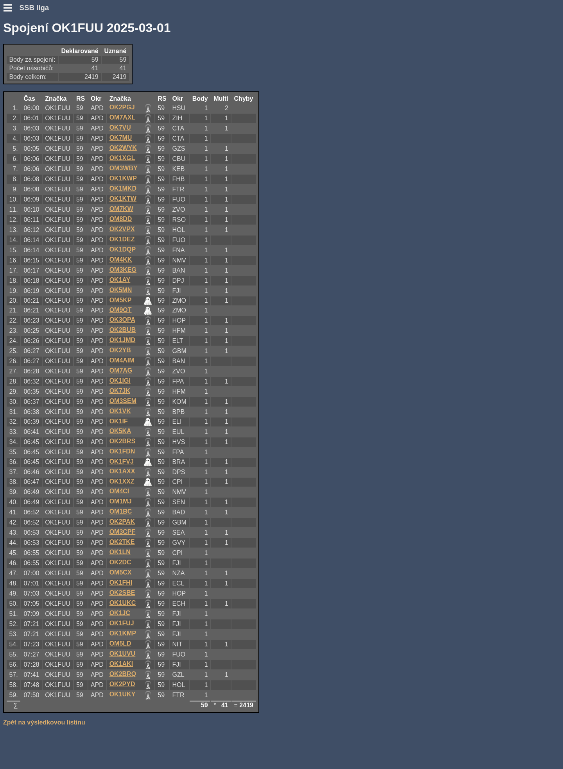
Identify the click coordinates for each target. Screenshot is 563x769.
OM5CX (120, 572)
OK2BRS (122, 441)
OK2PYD (122, 684)
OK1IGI (120, 380)
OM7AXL (122, 117)
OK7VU (120, 127)
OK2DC (120, 562)
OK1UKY (122, 694)
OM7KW (121, 208)
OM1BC (120, 511)
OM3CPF (122, 531)
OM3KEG (122, 269)
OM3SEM (122, 401)
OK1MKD (122, 188)
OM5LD (120, 643)
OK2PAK (122, 521)
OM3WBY (123, 168)
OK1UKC (122, 602)
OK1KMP (122, 633)
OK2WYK (123, 148)
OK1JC (119, 613)
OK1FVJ (121, 461)
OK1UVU (122, 653)
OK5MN (120, 290)
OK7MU (120, 137)
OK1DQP (122, 249)
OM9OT (120, 310)
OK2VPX (122, 229)
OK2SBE (122, 592)
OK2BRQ (122, 674)
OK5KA (120, 431)
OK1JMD (122, 340)
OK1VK (120, 411)
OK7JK (119, 390)
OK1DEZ (122, 239)
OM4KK (120, 259)
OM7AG (121, 370)
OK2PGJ (122, 107)
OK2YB (120, 350)
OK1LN (120, 552)
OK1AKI (121, 663)
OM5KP (120, 300)
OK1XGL (122, 158)
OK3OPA (122, 319)
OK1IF (118, 421)
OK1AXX (122, 471)
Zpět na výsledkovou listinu (44, 722)
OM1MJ (120, 501)
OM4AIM (121, 360)
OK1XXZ (121, 481)
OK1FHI (121, 582)
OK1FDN (122, 451)
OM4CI (119, 491)
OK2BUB (122, 330)
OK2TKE (122, 542)
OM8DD (120, 219)
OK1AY (120, 280)
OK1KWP (123, 178)
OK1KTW (122, 198)
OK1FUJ (121, 623)
